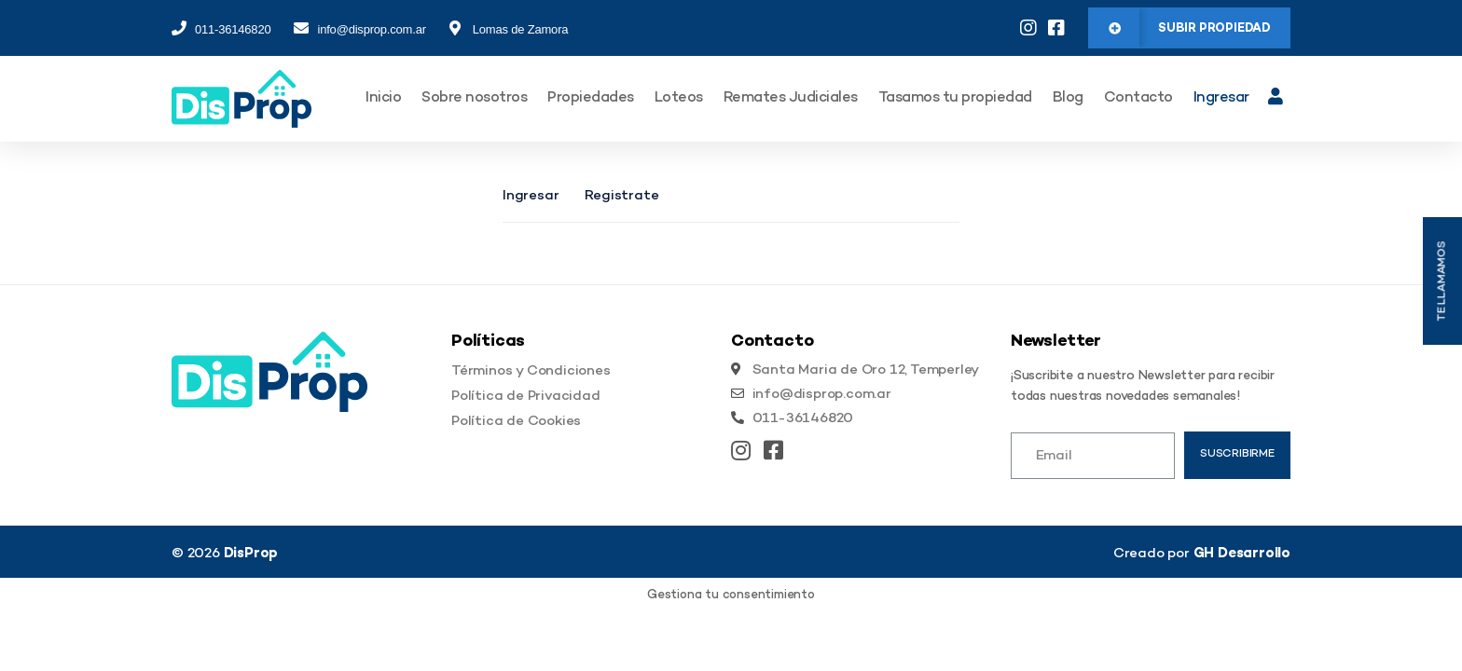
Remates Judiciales (791, 98)
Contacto (1138, 98)
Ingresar (1221, 98)
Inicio (383, 98)
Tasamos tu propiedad (955, 98)
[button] (1189, 27)
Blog (1068, 98)
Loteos (679, 98)
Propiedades (590, 98)
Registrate (621, 196)
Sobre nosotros (474, 98)
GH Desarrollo (1241, 553)
